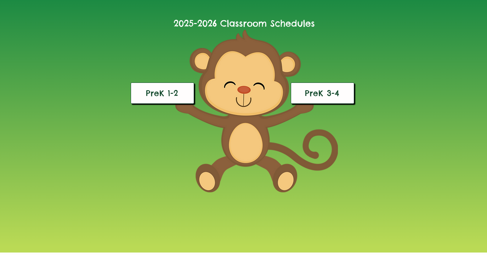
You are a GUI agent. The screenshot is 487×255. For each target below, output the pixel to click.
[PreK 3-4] (322, 93)
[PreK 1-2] (162, 93)
